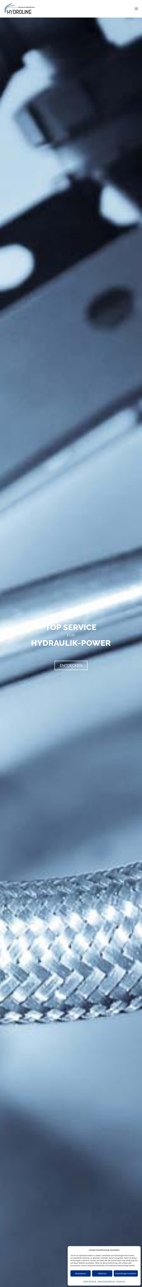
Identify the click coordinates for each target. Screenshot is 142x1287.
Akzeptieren (80, 1273)
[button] (136, 9)
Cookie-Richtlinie (89, 1281)
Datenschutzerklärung (106, 1281)
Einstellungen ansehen (125, 1273)
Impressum (120, 1281)
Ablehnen (102, 1273)
